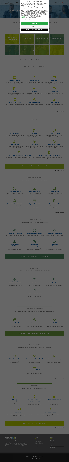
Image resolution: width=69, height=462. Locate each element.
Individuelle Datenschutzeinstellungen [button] (34, 29)
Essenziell (27, 19)
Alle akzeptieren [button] (34, 23)
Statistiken (40, 19)
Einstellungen (23, 17)
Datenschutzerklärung (25, 16)
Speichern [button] (34, 26)
